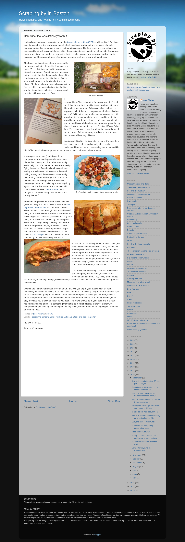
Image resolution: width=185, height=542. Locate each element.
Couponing (132, 220)
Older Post (114, 401)
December (137, 378)
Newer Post (31, 401)
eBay (129, 240)
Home (72, 401)
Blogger (97, 535)
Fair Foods (132, 247)
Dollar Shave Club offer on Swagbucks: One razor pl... (145, 394)
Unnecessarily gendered (137, 329)
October (136, 459)
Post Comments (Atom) (46, 407)
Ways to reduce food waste (144, 422)
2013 (132, 490)
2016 (132, 374)
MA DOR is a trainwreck (137, 320)
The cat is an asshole (136, 272)
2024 (132, 344)
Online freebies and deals (61, 317)
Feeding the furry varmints (138, 244)
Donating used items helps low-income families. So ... (145, 388)
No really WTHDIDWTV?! (138, 285)
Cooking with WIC (135, 278)
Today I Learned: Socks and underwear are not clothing (144, 436)
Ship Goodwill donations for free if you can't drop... (146, 400)
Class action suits (134, 223)
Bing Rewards (133, 289)
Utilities (130, 261)
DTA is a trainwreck (135, 254)
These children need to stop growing (143, 251)
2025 (132, 340)
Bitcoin (130, 296)
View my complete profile (138, 173)
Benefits (130, 230)
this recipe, (39, 234)
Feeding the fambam (40, 317)
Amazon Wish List (149, 77)
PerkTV (130, 292)
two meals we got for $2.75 (80, 42)
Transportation (133, 306)
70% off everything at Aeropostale (141, 449)
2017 (132, 371)
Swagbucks (132, 201)
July (135, 470)
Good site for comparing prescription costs (142, 427)
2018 (132, 367)
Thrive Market (51, 189)
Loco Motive (148, 100)
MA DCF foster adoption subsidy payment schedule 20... (146, 417)
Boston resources (134, 198)
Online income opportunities (139, 194)
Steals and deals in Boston (84, 317)
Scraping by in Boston (44, 13)
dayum (130, 310)
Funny (130, 265)
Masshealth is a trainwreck (138, 282)
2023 (132, 348)
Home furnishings (134, 303)
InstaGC (130, 317)
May (135, 478)
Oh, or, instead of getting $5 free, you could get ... (146, 382)
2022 (132, 352)
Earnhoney (132, 313)
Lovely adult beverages (137, 268)
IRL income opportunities (138, 258)
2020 (132, 359)
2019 (132, 363)
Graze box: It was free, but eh (145, 412)
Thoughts (131, 204)
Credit (129, 299)
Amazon (130, 275)
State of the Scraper (136, 237)
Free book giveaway (141, 432)
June (135, 474)
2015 (132, 483)
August (136, 466)
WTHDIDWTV (133, 226)
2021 (132, 355)
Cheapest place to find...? (138, 233)
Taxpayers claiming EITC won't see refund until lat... (145, 407)
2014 (132, 486)
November (137, 455)
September (138, 463)
